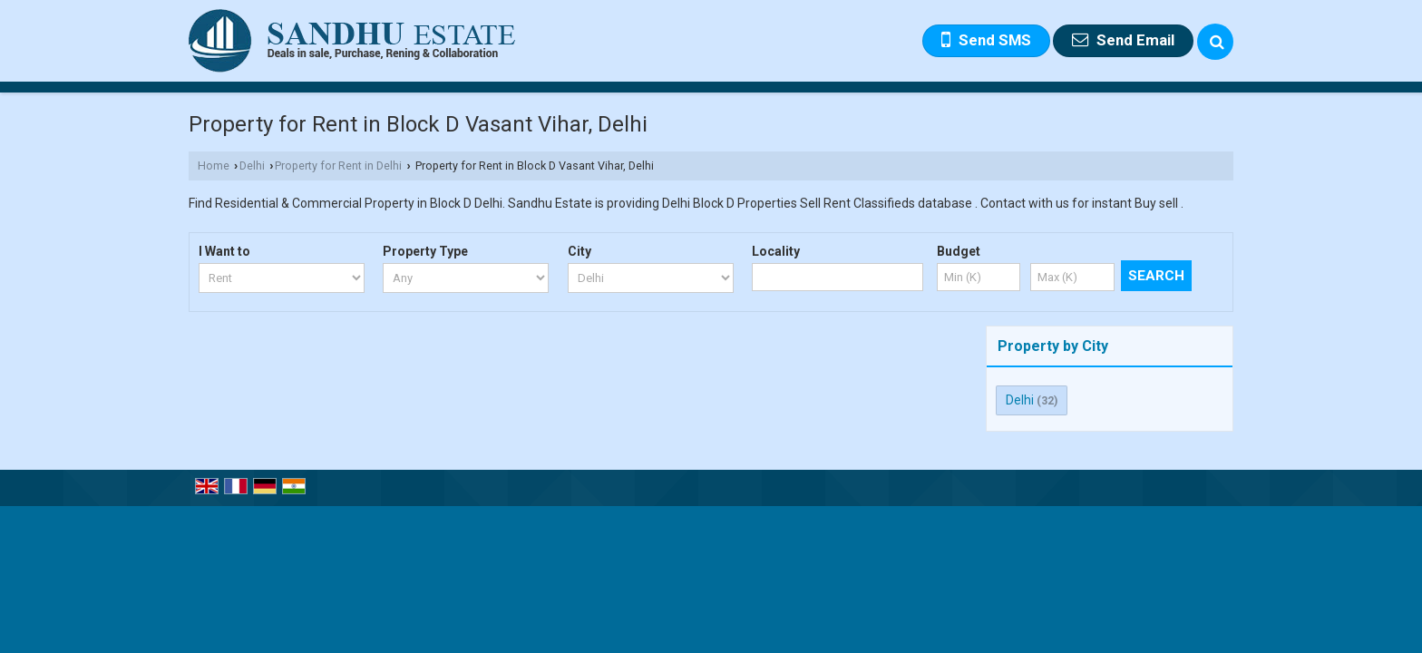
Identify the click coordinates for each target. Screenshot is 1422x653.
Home (213, 165)
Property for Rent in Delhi (338, 165)
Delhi (252, 165)
